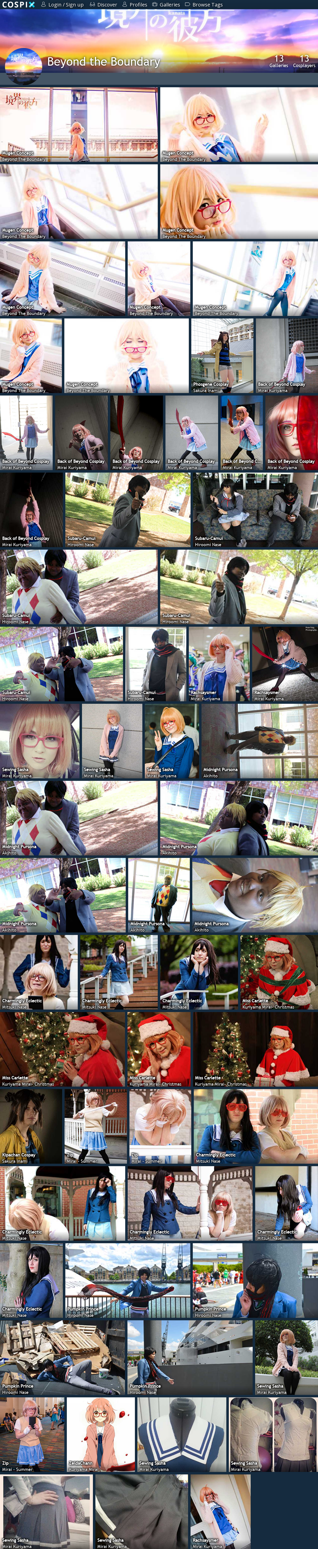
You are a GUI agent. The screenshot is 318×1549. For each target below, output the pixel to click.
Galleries (279, 61)
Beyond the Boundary (103, 61)
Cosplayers (304, 61)
